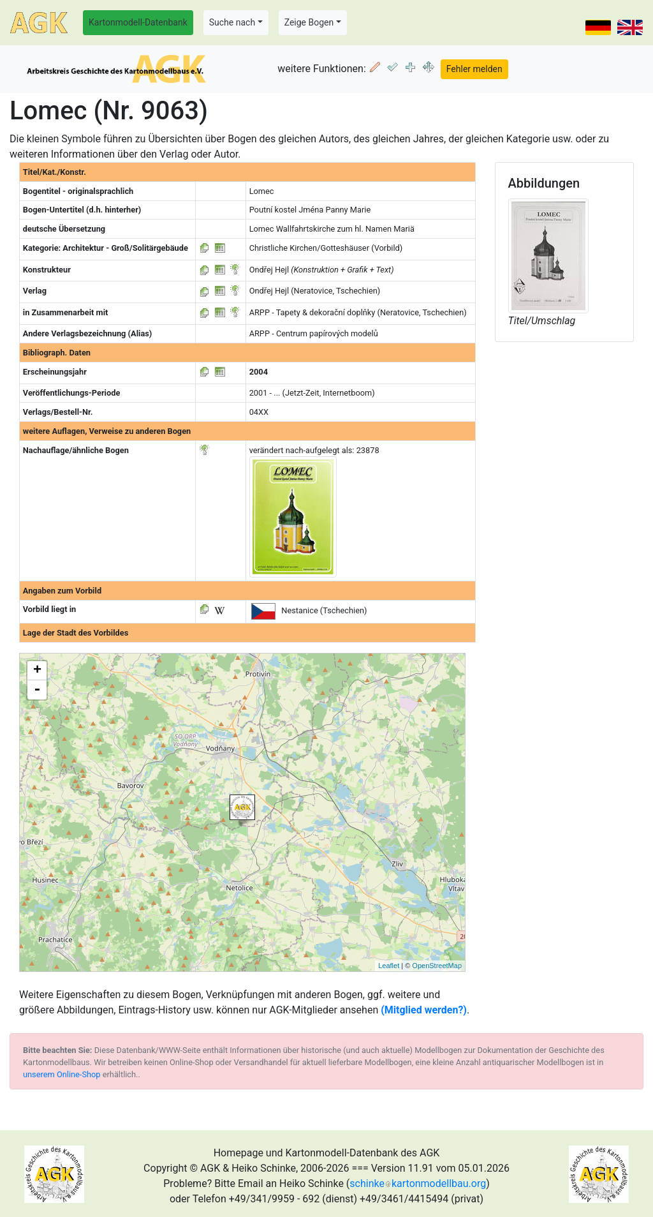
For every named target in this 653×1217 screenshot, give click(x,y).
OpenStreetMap (437, 965)
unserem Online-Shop (62, 1074)
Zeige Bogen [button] (309, 22)
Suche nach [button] (232, 22)
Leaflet (388, 965)
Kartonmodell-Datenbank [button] (138, 22)
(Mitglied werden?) (424, 1010)
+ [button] (37, 670)
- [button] (37, 689)
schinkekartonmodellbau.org (417, 1183)
